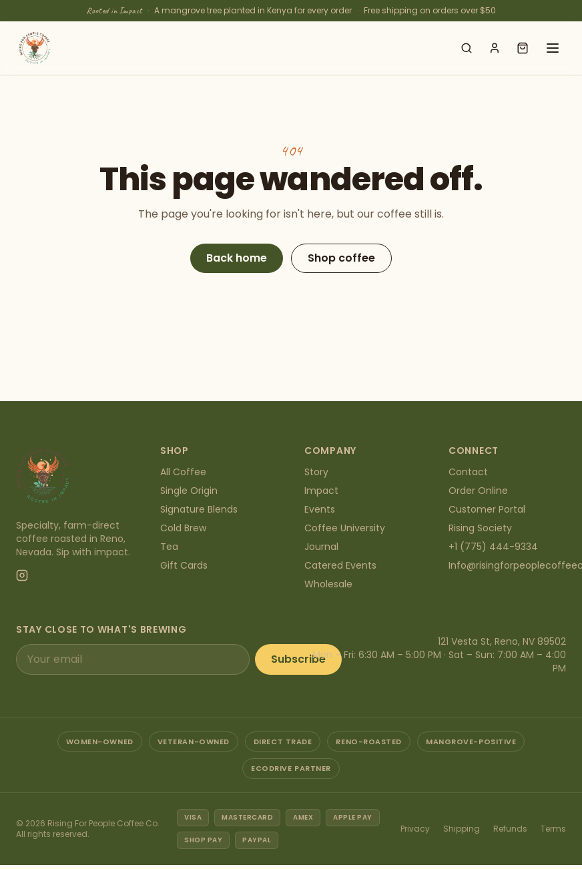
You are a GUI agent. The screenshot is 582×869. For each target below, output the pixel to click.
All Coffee (183, 472)
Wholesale (328, 584)
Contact (468, 472)
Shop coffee (341, 258)
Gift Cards (184, 565)
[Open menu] (552, 48)
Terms (553, 828)
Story (316, 472)
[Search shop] (466, 48)
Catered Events (340, 565)
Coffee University (344, 528)
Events (319, 509)
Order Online (478, 490)
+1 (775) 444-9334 (493, 546)
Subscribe (298, 659)
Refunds (510, 828)
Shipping (461, 828)
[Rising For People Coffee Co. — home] (34, 48)
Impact (321, 490)
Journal (321, 546)
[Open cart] (522, 48)
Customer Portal (487, 509)
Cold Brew (183, 528)
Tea (169, 546)
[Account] (494, 48)
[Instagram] (22, 575)
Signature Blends (199, 509)
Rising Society (480, 528)
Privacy (415, 828)
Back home (236, 258)
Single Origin (189, 490)
